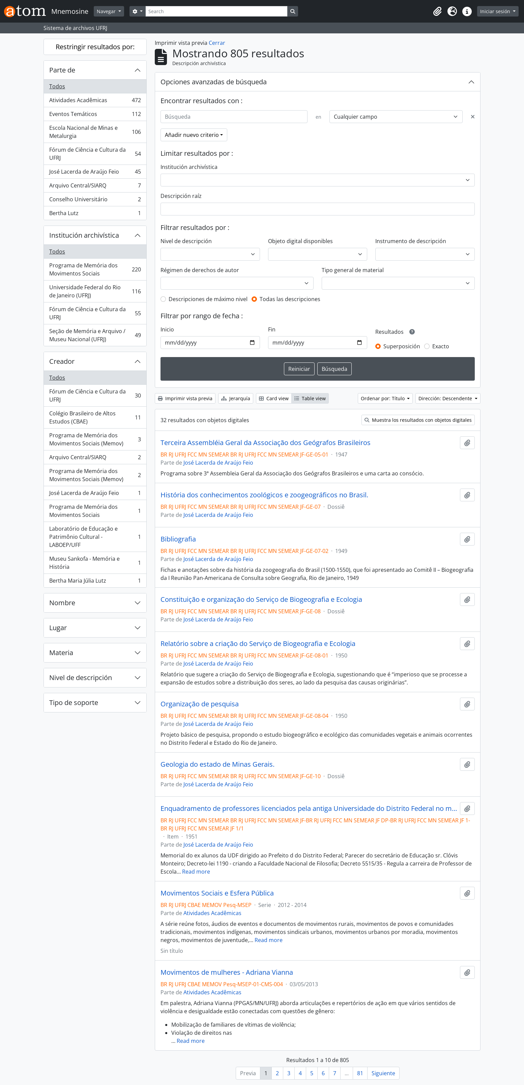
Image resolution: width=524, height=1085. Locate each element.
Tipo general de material (353, 270)
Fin (271, 329)
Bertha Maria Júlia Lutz (95, 582)
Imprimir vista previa (185, 398)
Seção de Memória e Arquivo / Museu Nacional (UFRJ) (95, 335)
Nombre (62, 602)
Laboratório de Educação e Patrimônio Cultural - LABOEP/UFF (95, 537)
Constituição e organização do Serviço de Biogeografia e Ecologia (261, 599)
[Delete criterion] (473, 117)
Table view (310, 398)
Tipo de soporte (73, 702)
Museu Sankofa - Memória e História (95, 562)
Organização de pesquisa (200, 704)
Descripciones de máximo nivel (208, 299)
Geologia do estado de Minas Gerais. (217, 764)
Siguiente (383, 1073)
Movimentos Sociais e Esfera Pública (217, 893)
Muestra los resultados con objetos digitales (418, 420)
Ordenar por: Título (383, 398)
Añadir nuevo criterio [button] (192, 135)
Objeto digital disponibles (300, 241)
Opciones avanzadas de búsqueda (214, 81)
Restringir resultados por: (95, 46)
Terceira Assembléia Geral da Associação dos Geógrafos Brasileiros (266, 443)
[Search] (216, 11)
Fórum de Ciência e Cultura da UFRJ (95, 154)
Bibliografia (178, 539)
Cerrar (217, 43)
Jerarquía (235, 398)
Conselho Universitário (95, 200)
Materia (61, 652)
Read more (196, 871)
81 (360, 1073)
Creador (62, 361)
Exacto (440, 346)
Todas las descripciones (290, 299)
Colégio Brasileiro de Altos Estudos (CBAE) (95, 417)
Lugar (58, 627)
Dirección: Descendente (445, 398)
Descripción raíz (181, 196)
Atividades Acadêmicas (95, 101)
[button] (437, 11)
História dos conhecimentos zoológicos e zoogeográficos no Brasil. (264, 495)
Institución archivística (84, 235)
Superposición (401, 346)
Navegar (107, 11)
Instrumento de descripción (410, 241)
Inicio (167, 329)
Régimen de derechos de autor (200, 270)
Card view (274, 398)
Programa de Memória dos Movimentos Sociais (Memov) (95, 439)
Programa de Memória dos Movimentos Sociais (95, 269)
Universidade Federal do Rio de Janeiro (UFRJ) (95, 291)
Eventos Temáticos (95, 115)
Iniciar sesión (496, 11)
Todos (57, 86)
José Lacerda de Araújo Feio (95, 173)
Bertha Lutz (95, 214)
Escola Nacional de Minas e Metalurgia (95, 132)
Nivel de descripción (80, 677)
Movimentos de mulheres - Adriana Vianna (227, 972)
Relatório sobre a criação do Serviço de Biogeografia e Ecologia (258, 644)
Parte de (62, 70)
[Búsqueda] (234, 116)
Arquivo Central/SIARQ (95, 187)
